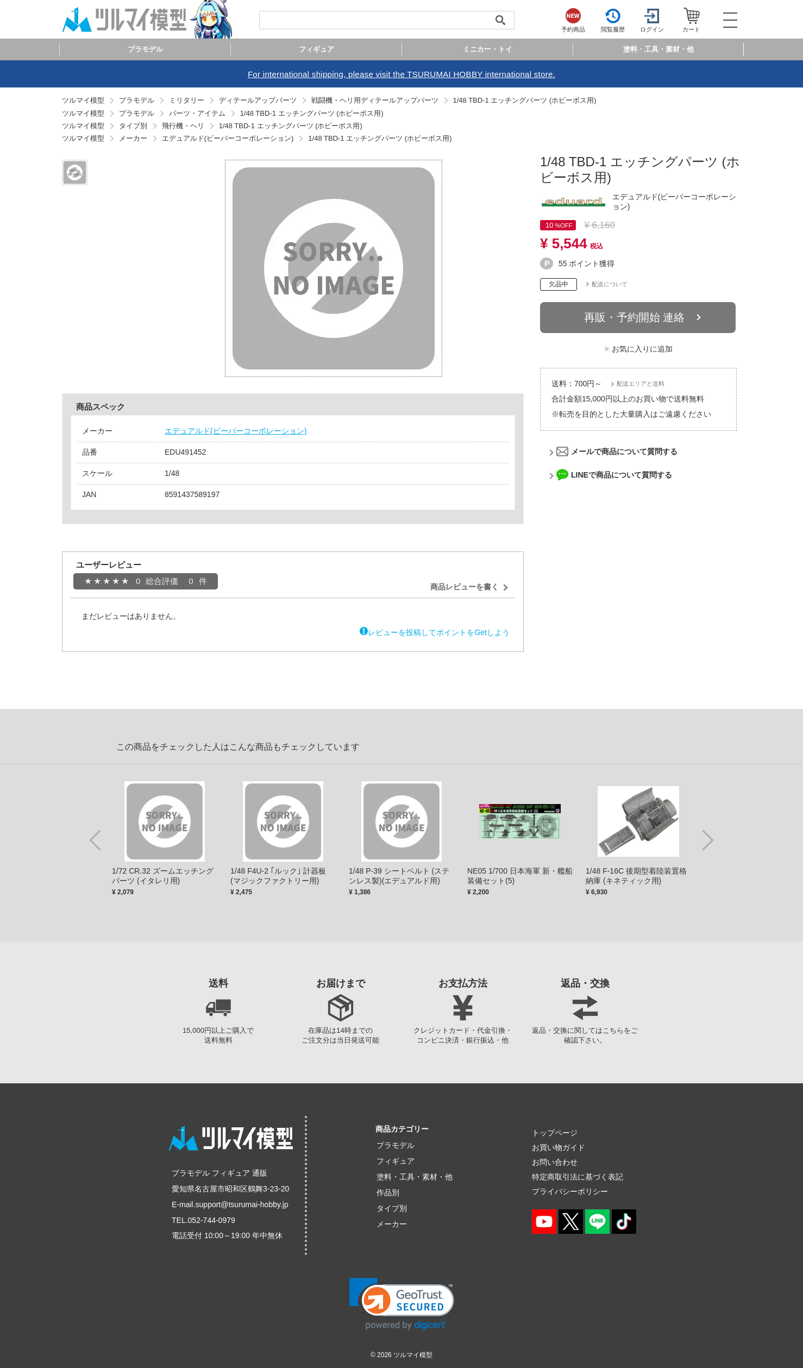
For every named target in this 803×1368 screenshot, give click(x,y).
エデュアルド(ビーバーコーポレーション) (235, 430)
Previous (97, 839)
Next (706, 839)
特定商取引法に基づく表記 (577, 1176)
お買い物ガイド (558, 1147)
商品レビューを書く (464, 586)
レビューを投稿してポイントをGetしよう (439, 632)
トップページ (555, 1132)
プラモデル (396, 1145)
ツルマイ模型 (412, 1355)
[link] (401, 1304)
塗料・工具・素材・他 (415, 1176)
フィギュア (396, 1161)
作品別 (388, 1192)
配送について (610, 284)
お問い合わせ (555, 1162)
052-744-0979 (211, 1220)
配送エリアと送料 (640, 383)
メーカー (392, 1224)
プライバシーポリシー (570, 1191)
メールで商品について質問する (624, 451)
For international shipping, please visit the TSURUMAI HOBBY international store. (401, 74)
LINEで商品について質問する (621, 474)
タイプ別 (392, 1208)
